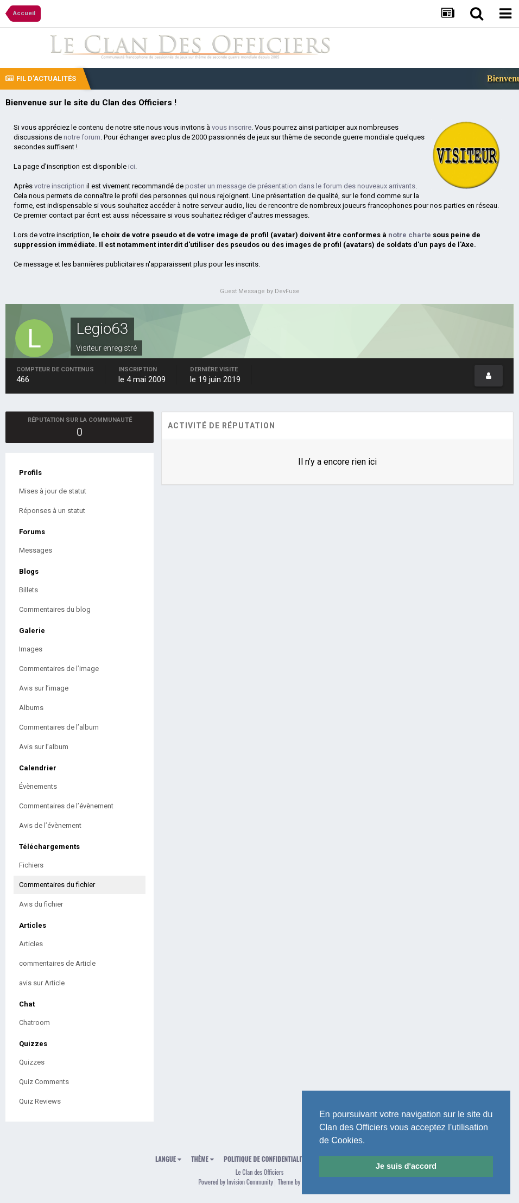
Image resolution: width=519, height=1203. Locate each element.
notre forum (82, 137)
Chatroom (34, 1022)
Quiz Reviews (40, 1101)
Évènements (38, 786)
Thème (202, 1158)
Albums (31, 708)
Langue (168, 1158)
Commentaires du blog (55, 609)
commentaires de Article (57, 963)
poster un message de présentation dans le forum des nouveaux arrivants (300, 186)
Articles (31, 944)
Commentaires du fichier (57, 885)
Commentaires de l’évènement (66, 806)
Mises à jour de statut (52, 491)
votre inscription (59, 186)
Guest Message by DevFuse (260, 291)
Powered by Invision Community (235, 1181)
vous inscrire (231, 127)
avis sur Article (42, 983)
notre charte (409, 235)
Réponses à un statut (52, 510)
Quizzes (32, 1062)
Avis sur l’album (43, 747)
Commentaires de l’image (59, 668)
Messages (35, 550)
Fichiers (31, 865)
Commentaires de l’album (59, 727)
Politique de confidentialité (265, 1158)
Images (30, 649)
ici (131, 166)
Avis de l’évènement (50, 825)
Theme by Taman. (298, 1181)
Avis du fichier (41, 904)
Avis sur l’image (43, 688)
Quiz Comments (44, 1082)
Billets (28, 590)
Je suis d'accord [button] (406, 1166)
